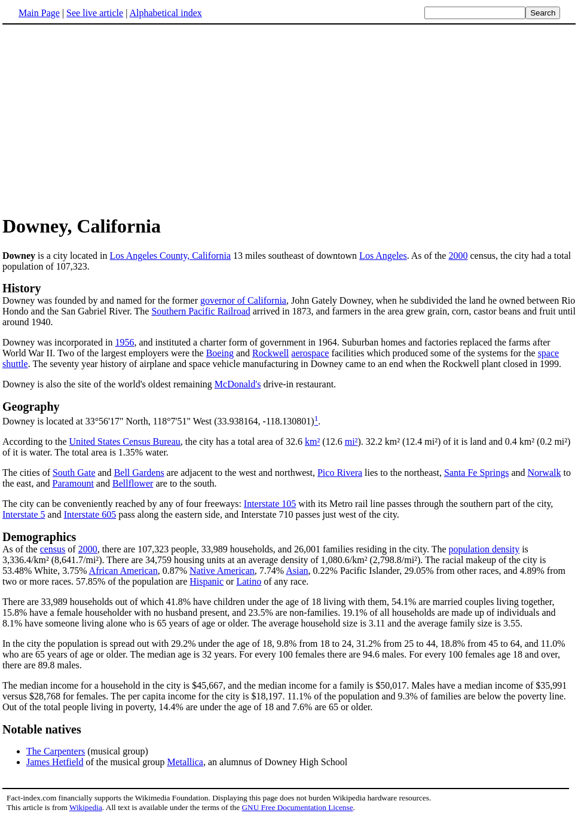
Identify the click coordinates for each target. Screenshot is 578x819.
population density (484, 549)
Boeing (220, 353)
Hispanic (206, 581)
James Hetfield (55, 762)
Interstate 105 (270, 504)
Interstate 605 (90, 514)
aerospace (310, 353)
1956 (124, 342)
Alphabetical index (165, 13)
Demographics (39, 536)
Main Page (39, 13)
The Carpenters (55, 751)
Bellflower (132, 483)
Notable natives (41, 729)
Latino (248, 581)
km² (312, 441)
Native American (222, 571)
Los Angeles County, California (170, 255)
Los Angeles (383, 255)
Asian (297, 571)
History (21, 288)
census (53, 549)
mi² (351, 441)
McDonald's (238, 384)
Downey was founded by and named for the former (101, 300)
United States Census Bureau (125, 441)
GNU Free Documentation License (297, 807)
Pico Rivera (339, 472)
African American (123, 571)
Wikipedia (85, 807)
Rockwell (270, 353)
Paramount (73, 483)
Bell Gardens (139, 472)
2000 (457, 255)
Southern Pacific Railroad (200, 311)
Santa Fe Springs (476, 472)
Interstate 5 (23, 514)
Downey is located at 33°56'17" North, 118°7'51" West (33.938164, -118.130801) (158, 421)
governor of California (243, 300)
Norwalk (544, 472)
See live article (94, 13)
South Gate (74, 472)
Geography (31, 406)
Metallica (185, 762)
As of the (21, 549)
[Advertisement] (102, 119)
